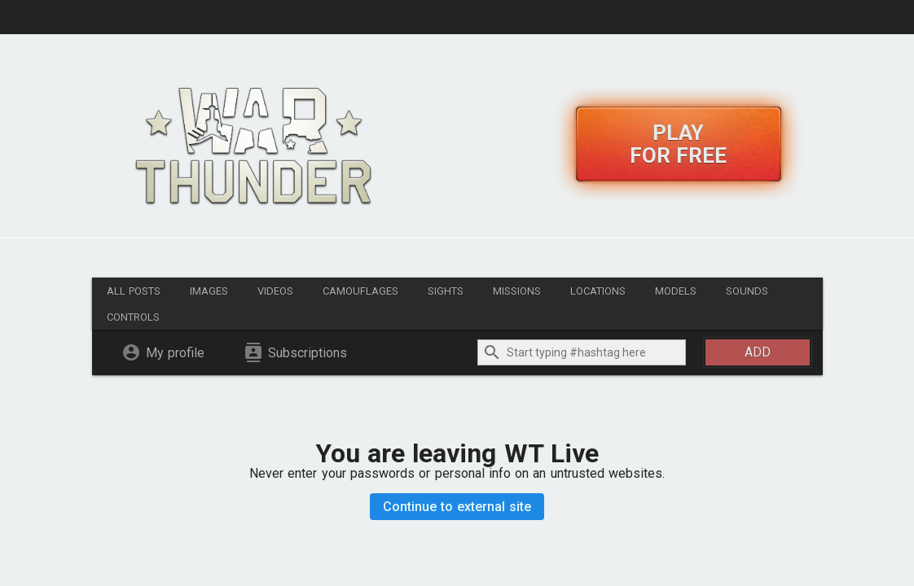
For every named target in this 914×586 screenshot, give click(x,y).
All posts (133, 291)
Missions (517, 291)
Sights (446, 291)
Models (675, 291)
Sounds (747, 291)
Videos (275, 291)
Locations (598, 291)
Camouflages (360, 291)
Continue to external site (457, 506)
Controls (133, 317)
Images (209, 291)
